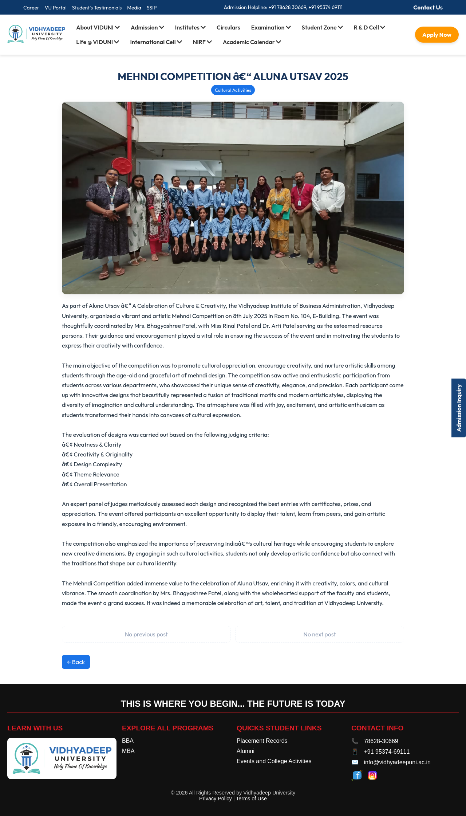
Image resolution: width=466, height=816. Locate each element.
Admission (147, 27)
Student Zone (322, 27)
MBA (128, 751)
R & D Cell (369, 27)
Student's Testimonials (97, 7)
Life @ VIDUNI (97, 42)
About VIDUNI (98, 27)
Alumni (245, 751)
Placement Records (262, 741)
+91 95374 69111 (325, 7)
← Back (76, 662)
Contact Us (428, 7)
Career (31, 7)
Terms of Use (251, 798)
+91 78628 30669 (287, 7)
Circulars (228, 27)
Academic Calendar (252, 42)
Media (134, 7)
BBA (128, 741)
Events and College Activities (274, 761)
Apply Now (436, 34)
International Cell (156, 42)
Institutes (190, 27)
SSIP (152, 7)
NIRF (202, 42)
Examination (271, 27)
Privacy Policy (215, 798)
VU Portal (56, 7)
